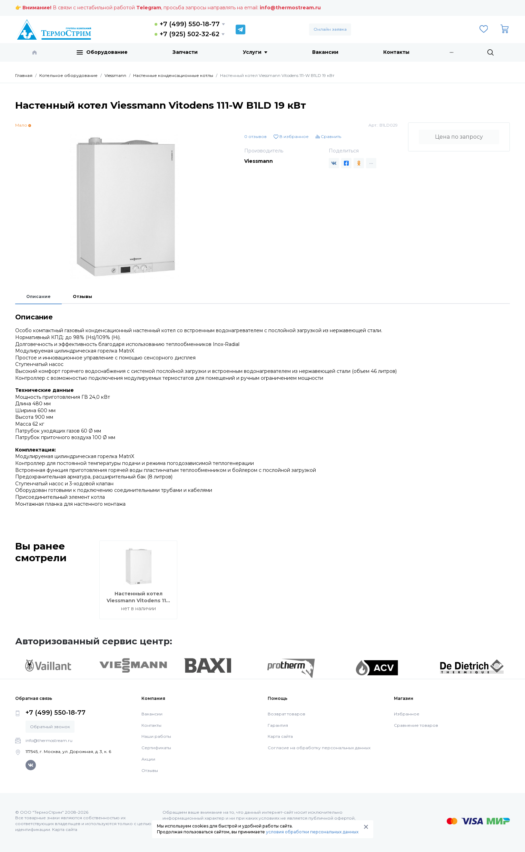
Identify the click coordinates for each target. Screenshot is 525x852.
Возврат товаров (286, 713)
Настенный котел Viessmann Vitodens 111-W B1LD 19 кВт (138, 600)
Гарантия (278, 725)
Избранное (406, 713)
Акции (148, 759)
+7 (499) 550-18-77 (190, 24)
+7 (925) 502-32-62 (189, 34)
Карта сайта (280, 736)
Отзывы (82, 296)
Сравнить (328, 136)
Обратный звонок (50, 726)
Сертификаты (156, 747)
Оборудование (102, 52)
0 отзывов (255, 136)
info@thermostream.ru (290, 7)
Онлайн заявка (330, 29)
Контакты (396, 52)
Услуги (255, 52)
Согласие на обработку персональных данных (319, 747)
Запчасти (185, 52)
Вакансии (325, 52)
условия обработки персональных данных (312, 831)
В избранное (291, 136)
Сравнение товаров (416, 725)
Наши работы (156, 736)
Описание (38, 296)
